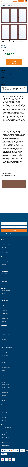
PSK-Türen (4, 276)
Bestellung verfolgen (5, 384)
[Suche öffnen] (21, 1)
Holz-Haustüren (4, 293)
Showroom (4, 439)
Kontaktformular (5, 445)
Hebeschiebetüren (5, 278)
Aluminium (3, 49)
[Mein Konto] (23, 1)
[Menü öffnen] (19, 1)
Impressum (4, 370)
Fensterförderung (5, 409)
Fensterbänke (4, 350)
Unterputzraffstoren (5, 313)
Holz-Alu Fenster (5, 252)
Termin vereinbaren (6, 442)
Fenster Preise (4, 412)
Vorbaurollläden (4, 321)
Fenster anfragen (5, 437)
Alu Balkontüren (5, 264)
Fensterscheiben (5, 352)
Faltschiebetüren (5, 281)
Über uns (3, 362)
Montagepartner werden (6, 367)
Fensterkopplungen (5, 355)
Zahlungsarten (4, 400)
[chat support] (26, 450)
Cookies (3, 375)
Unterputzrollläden (5, 315)
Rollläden (3, 302)
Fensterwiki (4, 420)
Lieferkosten (4, 395)
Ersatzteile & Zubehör (6, 334)
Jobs (2, 364)
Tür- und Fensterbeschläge (7, 344)
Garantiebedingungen (6, 397)
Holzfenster (4, 249)
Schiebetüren (4, 273)
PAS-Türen (4, 284)
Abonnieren (14, 230)
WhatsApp (4, 432)
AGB (2, 372)
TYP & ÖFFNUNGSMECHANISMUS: (7, 89)
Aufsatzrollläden (5, 310)
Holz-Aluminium (4, 47)
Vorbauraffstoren (5, 318)
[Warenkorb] (26, 1)
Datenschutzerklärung (18, 233)
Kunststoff (3, 45)
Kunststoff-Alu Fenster (6, 244)
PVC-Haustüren (4, 295)
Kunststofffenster (5, 241)
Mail (3, 434)
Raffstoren (3, 305)
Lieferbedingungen (5, 392)
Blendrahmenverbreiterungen (7, 347)
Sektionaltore (4, 327)
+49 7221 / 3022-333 (6, 427)
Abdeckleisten (4, 336)
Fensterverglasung (5, 342)
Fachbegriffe (4, 417)
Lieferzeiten (4, 389)
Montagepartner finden (6, 387)
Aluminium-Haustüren (6, 290)
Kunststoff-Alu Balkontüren (6, 261)
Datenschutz (4, 378)
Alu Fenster (4, 247)
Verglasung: (4, 87)
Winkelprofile (4, 339)
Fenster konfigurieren (14, 62)
